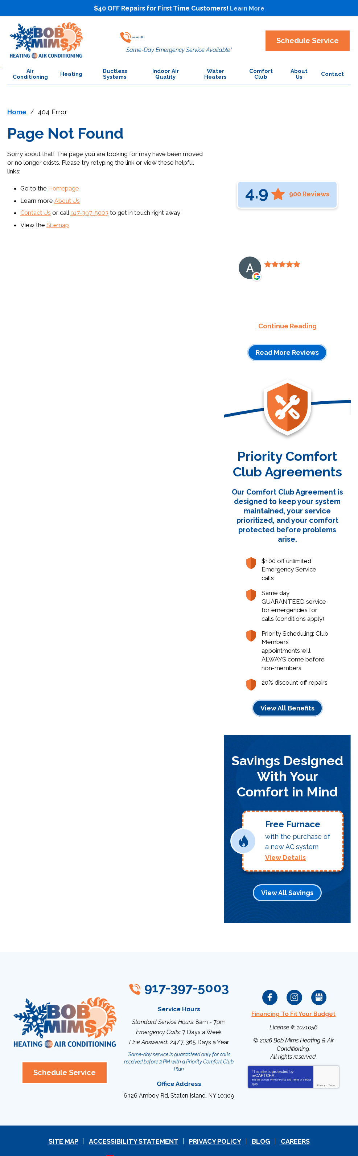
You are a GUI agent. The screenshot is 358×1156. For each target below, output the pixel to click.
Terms (331, 1070)
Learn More (247, 8)
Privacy (321, 1070)
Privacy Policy (278, 1064)
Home (16, 111)
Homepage (64, 187)
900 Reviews (309, 193)
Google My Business (318, 983)
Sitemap (58, 222)
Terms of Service (301, 1064)
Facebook (270, 983)
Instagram (294, 983)
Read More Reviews (287, 352)
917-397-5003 (177, 34)
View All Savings (287, 878)
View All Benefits (287, 698)
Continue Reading (287, 326)
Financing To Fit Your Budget (293, 999)
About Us (67, 199)
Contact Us (36, 211)
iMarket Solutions (138, 1140)
